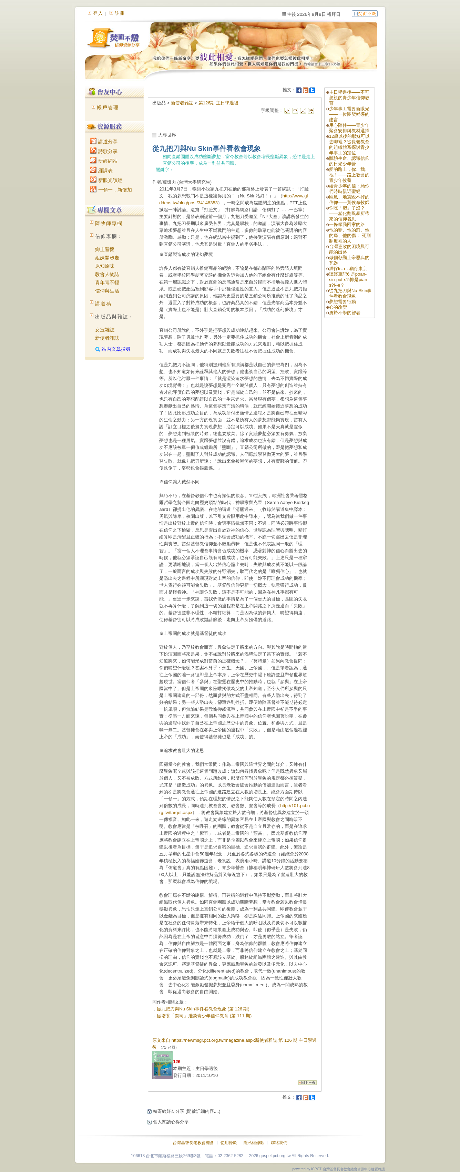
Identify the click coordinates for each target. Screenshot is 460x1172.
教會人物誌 (107, 274)
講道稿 (103, 303)
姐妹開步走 (107, 257)
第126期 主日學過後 (218, 102)
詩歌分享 (103, 151)
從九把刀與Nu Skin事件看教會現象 (350, 293)
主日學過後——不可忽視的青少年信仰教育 (349, 98)
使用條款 (229, 1142)
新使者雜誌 (107, 338)
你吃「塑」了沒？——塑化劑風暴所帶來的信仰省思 (349, 213)
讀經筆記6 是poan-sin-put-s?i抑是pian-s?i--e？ (349, 279)
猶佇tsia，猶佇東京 (348, 268)
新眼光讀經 (106, 180)
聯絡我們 (279, 1142)
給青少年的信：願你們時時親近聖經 (349, 188)
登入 (98, 13)
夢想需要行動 (342, 301)
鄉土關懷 (104, 249)
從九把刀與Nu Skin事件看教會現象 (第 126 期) (203, 1008)
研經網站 (103, 161)
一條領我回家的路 (347, 224)
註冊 (120, 13)
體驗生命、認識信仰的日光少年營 (349, 161)
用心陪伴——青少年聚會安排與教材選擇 (349, 128)
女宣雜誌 (104, 329)
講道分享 (103, 141)
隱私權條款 (254, 1142)
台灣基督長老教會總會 (193, 1142)
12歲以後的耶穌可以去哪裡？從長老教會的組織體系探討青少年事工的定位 (349, 144)
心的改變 (338, 307)
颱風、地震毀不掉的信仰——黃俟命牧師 (349, 199)
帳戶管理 (108, 107)
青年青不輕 (107, 282)
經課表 (101, 170)
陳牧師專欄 (109, 223)
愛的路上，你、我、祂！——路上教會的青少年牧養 (349, 175)
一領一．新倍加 (111, 190)
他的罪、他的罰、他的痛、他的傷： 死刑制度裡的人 (350, 235)
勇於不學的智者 (344, 312)
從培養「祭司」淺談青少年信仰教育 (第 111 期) (204, 1015)
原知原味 (104, 266)
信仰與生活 (107, 291)
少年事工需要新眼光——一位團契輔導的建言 (349, 114)
